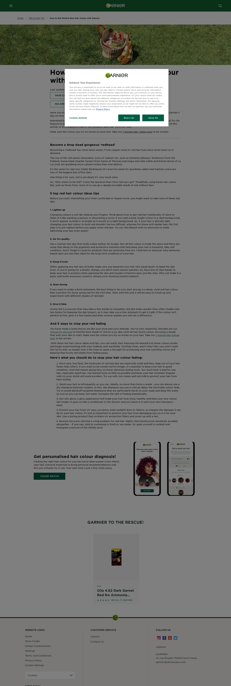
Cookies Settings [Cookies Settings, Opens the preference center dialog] (78, 117)
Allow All (153, 118)
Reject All (129, 118)
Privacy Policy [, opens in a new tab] (103, 109)
